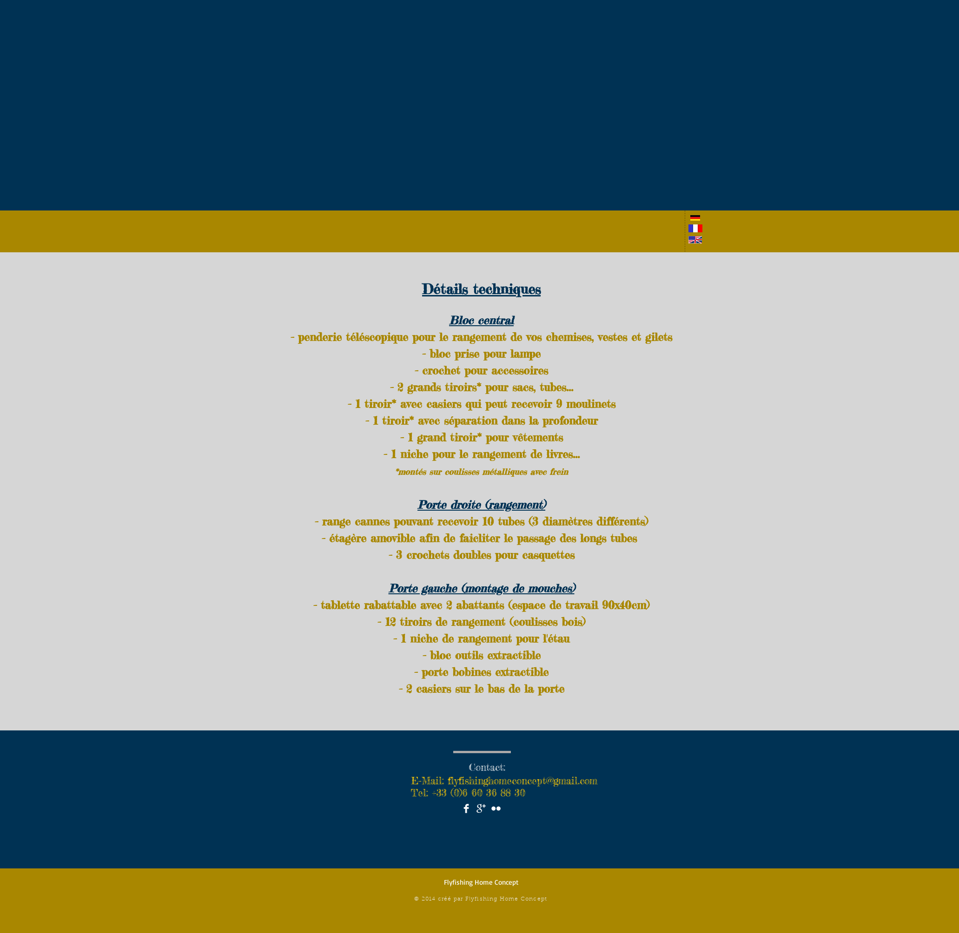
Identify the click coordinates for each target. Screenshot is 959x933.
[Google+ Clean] (481, 808)
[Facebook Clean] (466, 808)
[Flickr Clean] (496, 808)
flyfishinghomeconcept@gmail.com (522, 781)
